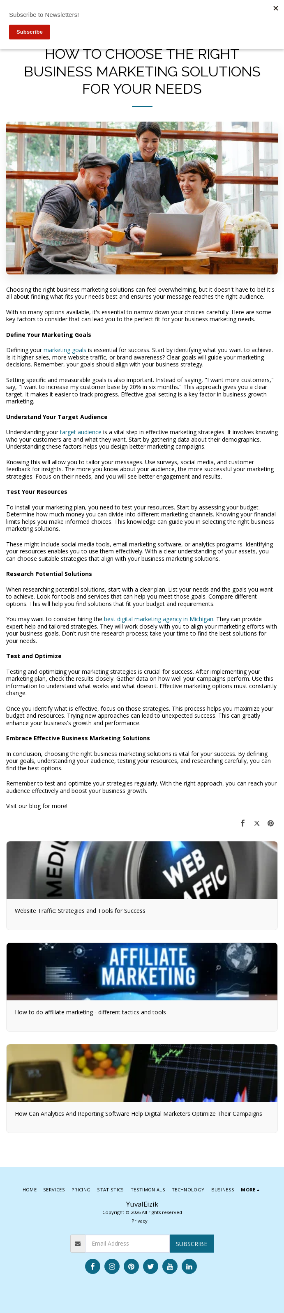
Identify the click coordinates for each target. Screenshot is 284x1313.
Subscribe (191, 1244)
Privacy (140, 1221)
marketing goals (65, 350)
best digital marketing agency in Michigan (158, 619)
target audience (81, 432)
